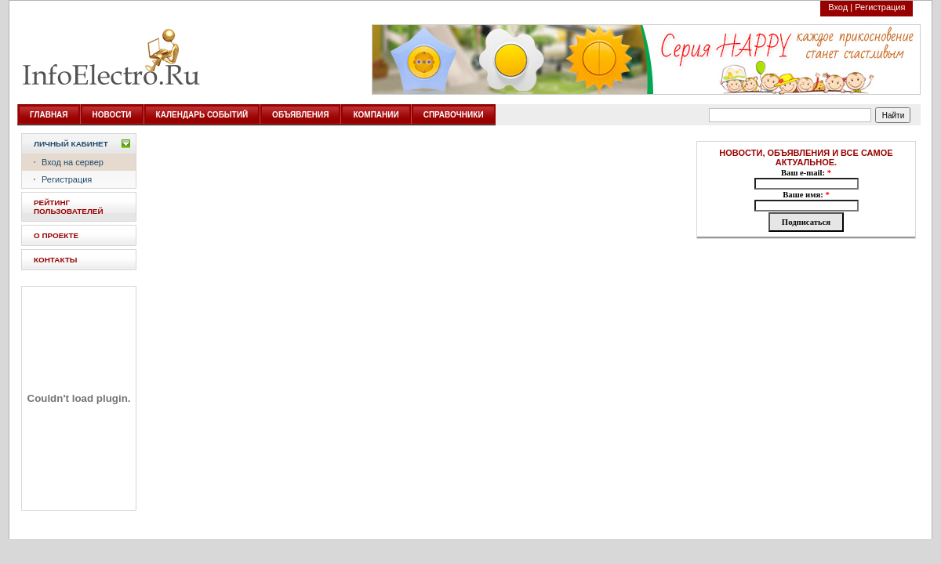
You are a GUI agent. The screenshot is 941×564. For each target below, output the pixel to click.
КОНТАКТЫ (55, 259)
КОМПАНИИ (375, 114)
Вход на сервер (73, 162)
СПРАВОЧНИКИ (453, 114)
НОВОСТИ (112, 114)
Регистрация (880, 7)
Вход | (840, 7)
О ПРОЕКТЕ (56, 235)
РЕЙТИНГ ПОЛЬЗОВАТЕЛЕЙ (69, 206)
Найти (893, 115)
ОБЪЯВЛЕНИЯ (300, 114)
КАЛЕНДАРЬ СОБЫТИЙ (202, 114)
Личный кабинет (71, 143)
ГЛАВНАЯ (49, 114)
